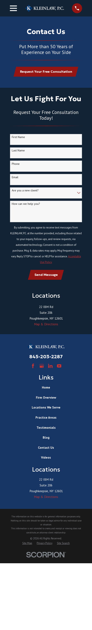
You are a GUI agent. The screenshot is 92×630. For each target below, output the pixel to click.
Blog (46, 437)
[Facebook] (33, 366)
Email (15, 177)
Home (46, 387)
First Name (18, 137)
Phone (16, 164)
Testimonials (46, 427)
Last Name (18, 150)
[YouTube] (59, 366)
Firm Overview (46, 397)
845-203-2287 (46, 356)
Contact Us (46, 447)
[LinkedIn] (50, 366)
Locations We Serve (46, 407)
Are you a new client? (25, 190)
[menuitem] (27, 543)
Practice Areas (46, 417)
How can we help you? (26, 204)
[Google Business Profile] (41, 366)
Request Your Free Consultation (46, 72)
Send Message (46, 275)
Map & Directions (46, 324)
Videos (46, 457)
